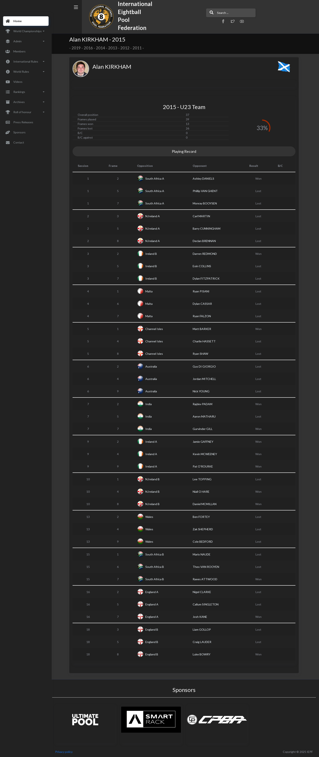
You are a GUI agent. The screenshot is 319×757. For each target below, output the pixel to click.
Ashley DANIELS (205, 178)
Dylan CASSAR (203, 303)
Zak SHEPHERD (204, 529)
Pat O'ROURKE (204, 466)
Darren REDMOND (206, 253)
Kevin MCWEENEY (206, 454)
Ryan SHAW (202, 353)
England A (153, 592)
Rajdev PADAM (204, 404)
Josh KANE (201, 616)
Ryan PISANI (202, 291)
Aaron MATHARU (205, 416)
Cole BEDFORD (204, 541)
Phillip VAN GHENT (206, 191)
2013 (114, 48)
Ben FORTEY (202, 517)
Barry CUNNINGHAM (208, 228)
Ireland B (152, 253)
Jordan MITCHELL (205, 379)
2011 (138, 48)
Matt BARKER (203, 329)
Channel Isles (155, 329)
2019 (77, 48)
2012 (126, 48)
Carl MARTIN (202, 216)
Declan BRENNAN (205, 241)
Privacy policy (66, 751)
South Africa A (156, 178)
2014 (101, 48)
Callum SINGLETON (207, 604)
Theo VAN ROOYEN (207, 566)
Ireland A (152, 441)
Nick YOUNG (202, 391)
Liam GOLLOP (203, 629)
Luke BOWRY (203, 654)
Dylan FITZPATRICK (207, 278)
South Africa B (156, 554)
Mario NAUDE (203, 554)
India (150, 404)
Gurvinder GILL (204, 429)
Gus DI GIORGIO (205, 366)
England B (153, 629)
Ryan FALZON (203, 316)
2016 (89, 48)
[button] (208, 21)
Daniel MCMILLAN (206, 504)
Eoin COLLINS (203, 266)
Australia (152, 366)
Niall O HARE (202, 491)
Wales (150, 517)
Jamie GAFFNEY (204, 441)
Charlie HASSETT (205, 341)
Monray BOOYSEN (206, 203)
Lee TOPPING (203, 479)
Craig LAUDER (203, 642)
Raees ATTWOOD (206, 579)
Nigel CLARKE (203, 592)
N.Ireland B (154, 479)
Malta (150, 291)
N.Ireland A (154, 216)
